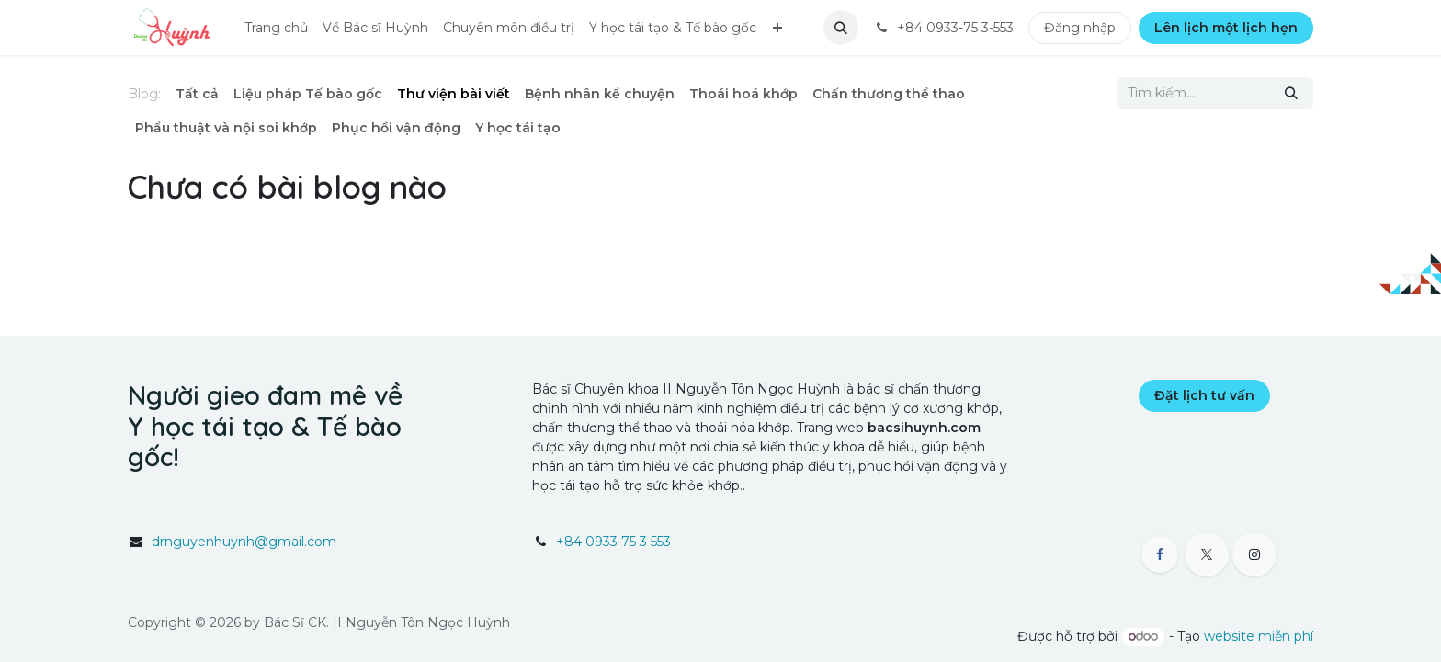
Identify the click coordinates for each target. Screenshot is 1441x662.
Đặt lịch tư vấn (1204, 395)
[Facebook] (1159, 554)
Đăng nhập (1080, 27)
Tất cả (197, 94)
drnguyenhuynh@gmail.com (244, 541)
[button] (840, 27)
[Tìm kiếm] (1291, 93)
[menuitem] (276, 28)
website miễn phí (1258, 636)
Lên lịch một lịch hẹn (1226, 27)
